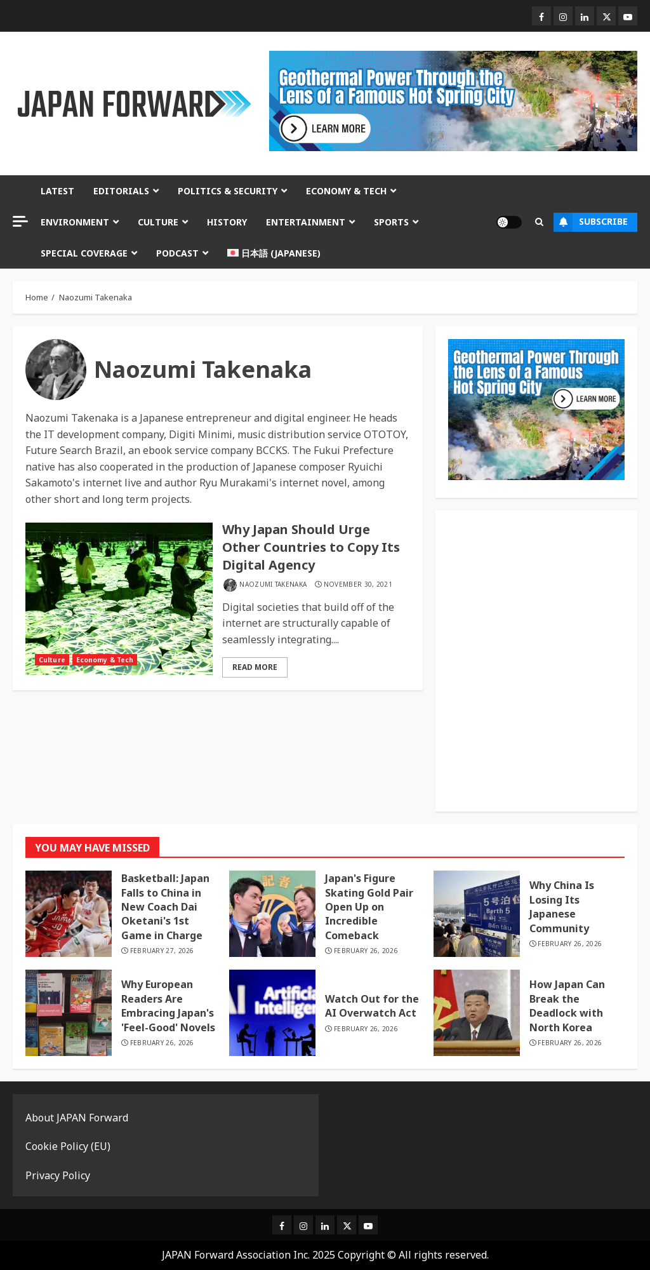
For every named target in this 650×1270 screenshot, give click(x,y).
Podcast (177, 253)
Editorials (121, 191)
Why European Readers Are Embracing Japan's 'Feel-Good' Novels (168, 1005)
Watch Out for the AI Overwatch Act (372, 1006)
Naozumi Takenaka (273, 584)
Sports (391, 222)
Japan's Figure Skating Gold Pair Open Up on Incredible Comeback (369, 906)
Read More (254, 667)
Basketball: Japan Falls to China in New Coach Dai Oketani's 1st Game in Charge (165, 906)
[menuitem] (274, 253)
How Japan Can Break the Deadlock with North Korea (567, 1005)
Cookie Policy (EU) (67, 1146)
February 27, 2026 (162, 951)
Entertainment (305, 222)
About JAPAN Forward (76, 1118)
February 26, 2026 (366, 951)
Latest (57, 191)
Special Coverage (84, 253)
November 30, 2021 (358, 584)
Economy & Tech (346, 191)
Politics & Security (227, 191)
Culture (158, 222)
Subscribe (591, 222)
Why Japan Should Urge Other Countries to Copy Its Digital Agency (311, 547)
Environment (75, 222)
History (227, 222)
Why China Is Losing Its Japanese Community (561, 906)
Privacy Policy (57, 1175)
